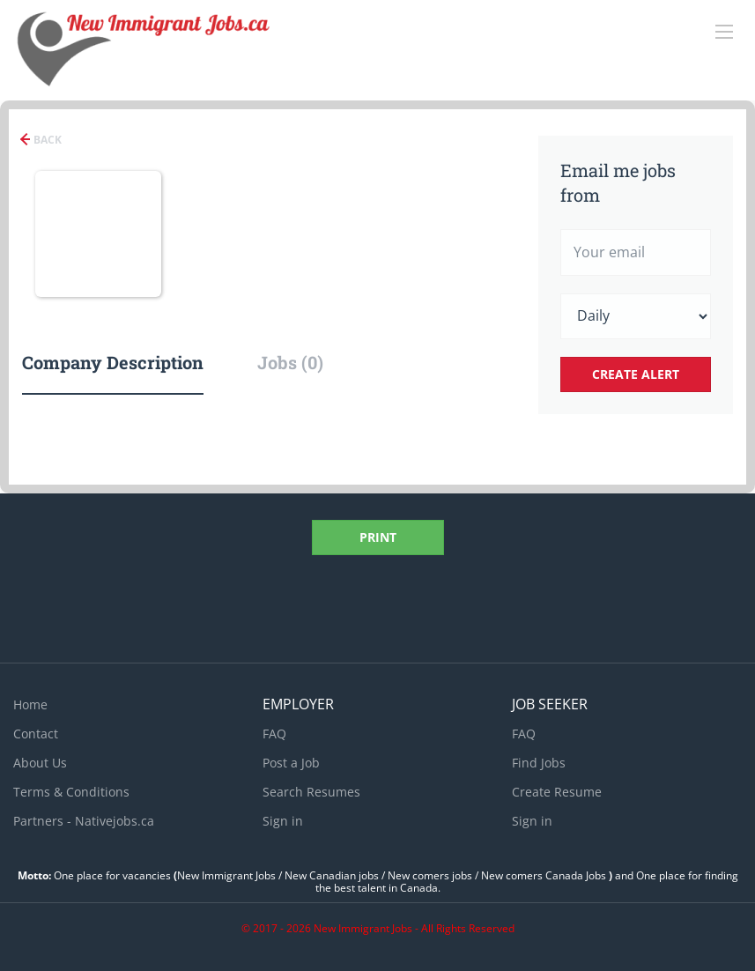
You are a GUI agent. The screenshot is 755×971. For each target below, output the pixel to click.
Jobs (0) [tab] (290, 362)
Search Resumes (311, 791)
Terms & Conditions (71, 791)
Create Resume (557, 791)
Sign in (283, 820)
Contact (35, 733)
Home (30, 704)
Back (46, 139)
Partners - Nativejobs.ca (83, 820)
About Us (40, 762)
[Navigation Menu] (724, 32)
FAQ (274, 733)
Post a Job (291, 762)
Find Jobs (539, 762)
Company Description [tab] (113, 362)
